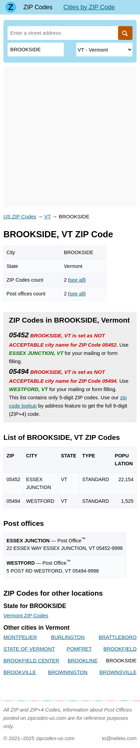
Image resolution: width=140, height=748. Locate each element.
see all (77, 280)
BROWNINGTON (68, 672)
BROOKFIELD (120, 649)
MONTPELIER (20, 637)
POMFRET (79, 649)
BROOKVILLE (19, 672)
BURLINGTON (67, 637)
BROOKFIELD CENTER (31, 660)
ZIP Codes (37, 7)
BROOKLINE (83, 660)
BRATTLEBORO (117, 637)
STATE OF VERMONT (29, 649)
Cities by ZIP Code (89, 7)
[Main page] (10, 7)
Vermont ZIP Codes (25, 615)
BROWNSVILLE (118, 672)
